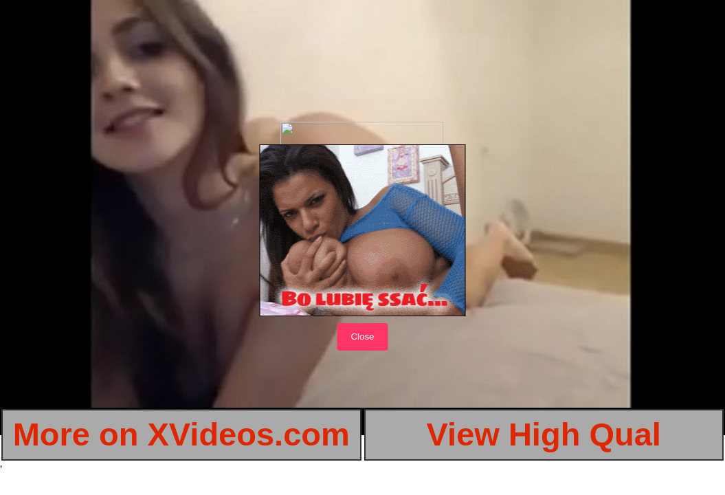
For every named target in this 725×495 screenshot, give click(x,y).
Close (362, 336)
